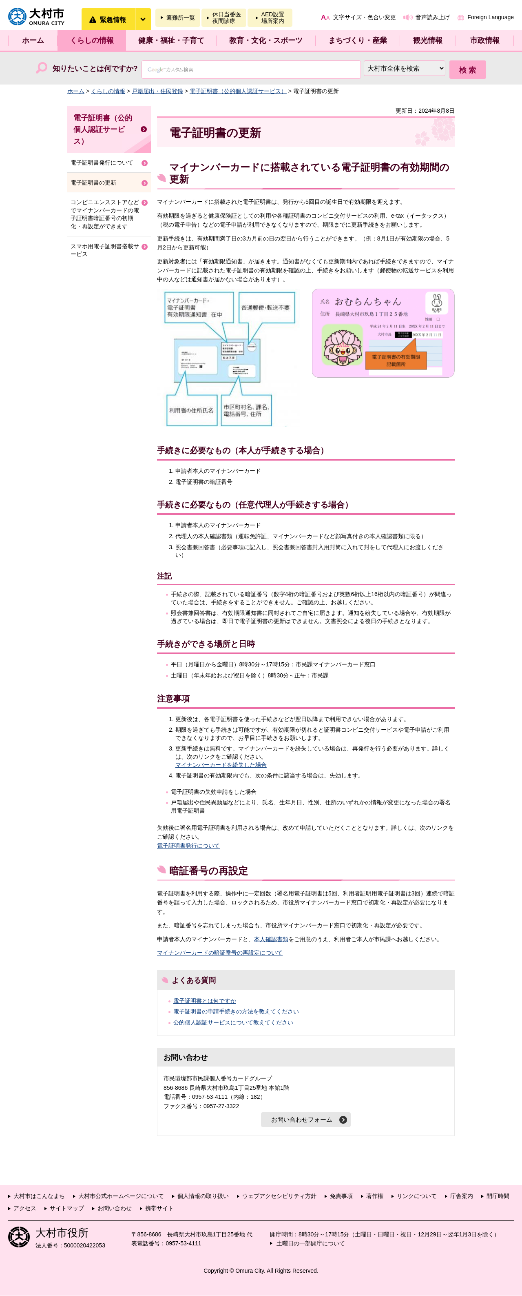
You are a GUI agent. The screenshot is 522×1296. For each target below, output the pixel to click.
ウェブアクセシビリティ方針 (279, 1196)
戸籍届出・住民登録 (157, 91)
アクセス (24, 1208)
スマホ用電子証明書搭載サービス (105, 250)
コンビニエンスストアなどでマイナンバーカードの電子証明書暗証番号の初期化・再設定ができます (105, 214)
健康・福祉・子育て (171, 40)
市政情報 (485, 40)
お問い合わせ (114, 1208)
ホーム (33, 40)
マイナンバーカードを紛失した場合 (221, 765)
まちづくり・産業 (357, 40)
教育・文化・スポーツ (266, 40)
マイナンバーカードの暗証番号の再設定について (220, 952)
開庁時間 (498, 1196)
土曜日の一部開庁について (310, 1243)
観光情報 (427, 40)
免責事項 (341, 1196)
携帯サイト (159, 1208)
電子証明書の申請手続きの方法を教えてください (236, 1011)
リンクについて (417, 1196)
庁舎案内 (461, 1196)
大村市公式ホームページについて (121, 1196)
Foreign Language (490, 17)
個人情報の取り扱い (203, 1196)
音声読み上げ (433, 17)
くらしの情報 (92, 40)
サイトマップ (67, 1208)
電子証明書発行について (188, 845)
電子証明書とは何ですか (204, 1001)
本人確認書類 (271, 939)
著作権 (374, 1196)
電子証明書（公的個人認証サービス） (238, 91)
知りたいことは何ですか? (95, 69)
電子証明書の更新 (93, 182)
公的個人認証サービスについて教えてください (233, 1022)
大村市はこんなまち (39, 1196)
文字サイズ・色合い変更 (364, 17)
